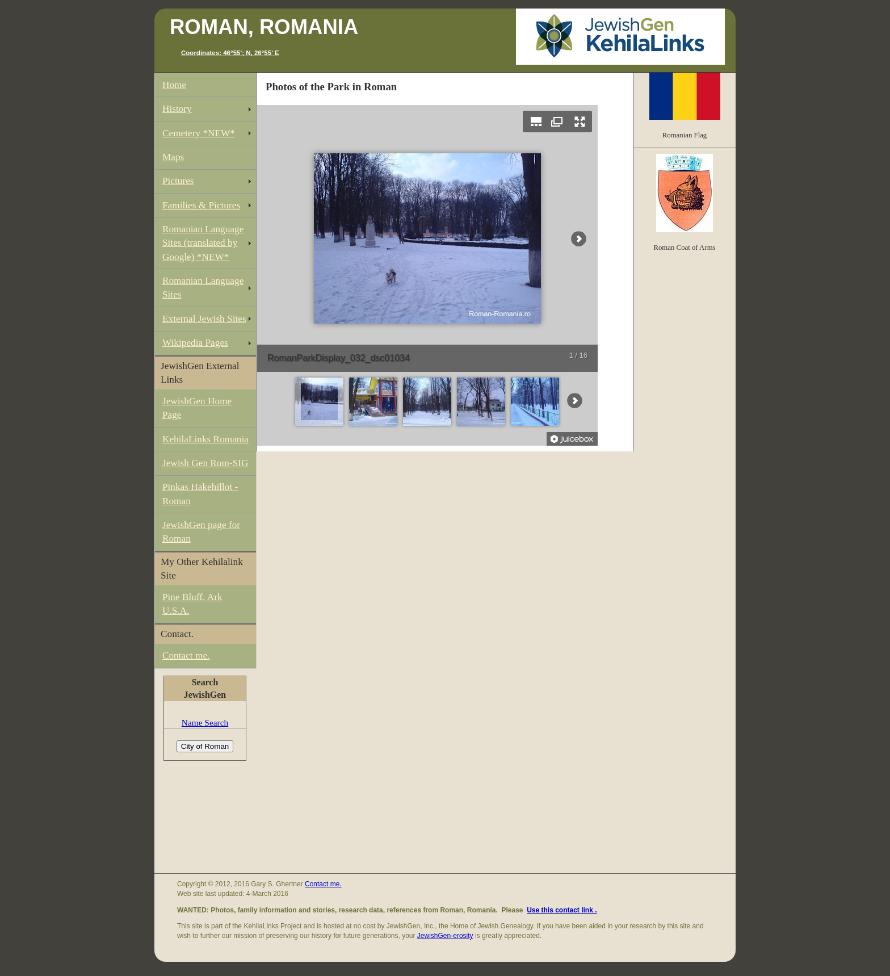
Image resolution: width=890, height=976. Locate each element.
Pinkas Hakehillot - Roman (200, 493)
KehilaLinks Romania (205, 439)
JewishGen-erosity (445, 936)
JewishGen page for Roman (201, 532)
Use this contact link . (562, 910)
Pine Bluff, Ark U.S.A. (192, 604)
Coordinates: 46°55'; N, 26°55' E (230, 52)
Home (174, 84)
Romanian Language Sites (203, 287)
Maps (173, 157)
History (177, 108)
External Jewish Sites (204, 318)
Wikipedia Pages (195, 342)
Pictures (178, 180)
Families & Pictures (201, 205)
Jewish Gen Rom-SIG (205, 463)
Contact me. (185, 655)
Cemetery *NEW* (198, 133)
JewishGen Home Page (197, 408)
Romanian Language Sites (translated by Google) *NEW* (203, 243)
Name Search (205, 722)
